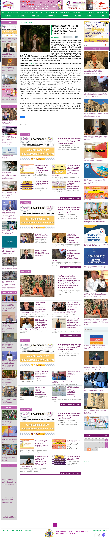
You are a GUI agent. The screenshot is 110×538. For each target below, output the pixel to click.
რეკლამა (28, 531)
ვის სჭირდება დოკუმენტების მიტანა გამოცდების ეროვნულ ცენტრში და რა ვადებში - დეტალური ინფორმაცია (95, 138)
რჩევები (78, 16)
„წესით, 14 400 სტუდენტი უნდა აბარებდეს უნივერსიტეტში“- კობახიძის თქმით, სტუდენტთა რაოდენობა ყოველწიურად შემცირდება (9, 307)
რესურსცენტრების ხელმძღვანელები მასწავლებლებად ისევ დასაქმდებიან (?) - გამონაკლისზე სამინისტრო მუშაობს (94, 71)
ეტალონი (8, 16)
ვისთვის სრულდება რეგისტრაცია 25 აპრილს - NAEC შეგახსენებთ (8, 232)
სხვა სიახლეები (101, 12)
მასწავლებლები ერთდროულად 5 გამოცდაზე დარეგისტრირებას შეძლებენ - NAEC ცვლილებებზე (95, 412)
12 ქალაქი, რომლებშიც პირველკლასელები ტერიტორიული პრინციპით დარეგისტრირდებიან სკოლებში (95, 347)
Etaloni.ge (32, 63)
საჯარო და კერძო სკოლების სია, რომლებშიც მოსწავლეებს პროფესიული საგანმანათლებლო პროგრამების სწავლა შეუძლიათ (95, 94)
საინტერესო (50, 16)
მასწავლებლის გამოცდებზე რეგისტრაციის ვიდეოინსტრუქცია (8, 157)
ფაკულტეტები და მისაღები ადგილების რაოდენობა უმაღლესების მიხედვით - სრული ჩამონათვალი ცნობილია (8, 346)
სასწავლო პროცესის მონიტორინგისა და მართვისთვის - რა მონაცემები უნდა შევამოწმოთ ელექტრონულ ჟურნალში (9, 175)
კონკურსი (102, 16)
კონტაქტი (5, 531)
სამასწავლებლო (36, 12)
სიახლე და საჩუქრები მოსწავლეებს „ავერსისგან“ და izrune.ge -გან (9, 99)
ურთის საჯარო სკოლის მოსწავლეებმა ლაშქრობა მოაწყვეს (8, 423)
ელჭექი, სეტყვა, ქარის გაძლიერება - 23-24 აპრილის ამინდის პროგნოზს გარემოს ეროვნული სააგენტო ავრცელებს (9, 251)
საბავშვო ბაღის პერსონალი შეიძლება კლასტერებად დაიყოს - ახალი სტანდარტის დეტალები (94, 221)
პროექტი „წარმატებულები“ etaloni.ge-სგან (94, 199)
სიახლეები (15, 12)
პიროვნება (22, 16)
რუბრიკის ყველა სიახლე (70, 198)
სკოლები (24, 12)
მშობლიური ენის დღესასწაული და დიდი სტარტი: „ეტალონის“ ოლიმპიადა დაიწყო (9, 40)
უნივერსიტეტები (51, 12)
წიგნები (89, 16)
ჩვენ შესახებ (17, 531)
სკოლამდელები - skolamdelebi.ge (71, 12)
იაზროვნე (65, 16)
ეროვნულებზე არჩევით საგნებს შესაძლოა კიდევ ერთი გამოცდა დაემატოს (9, 122)
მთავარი (5, 12)
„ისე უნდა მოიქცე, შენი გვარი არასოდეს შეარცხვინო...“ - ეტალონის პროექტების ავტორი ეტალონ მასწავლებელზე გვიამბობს (95, 294)
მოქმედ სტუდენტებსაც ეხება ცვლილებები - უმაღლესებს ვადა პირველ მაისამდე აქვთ (8, 54)
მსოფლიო (90, 12)
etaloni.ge (86, 461)
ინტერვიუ (35, 16)
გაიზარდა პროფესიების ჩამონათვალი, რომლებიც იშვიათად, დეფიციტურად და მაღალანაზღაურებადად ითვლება (96, 115)
